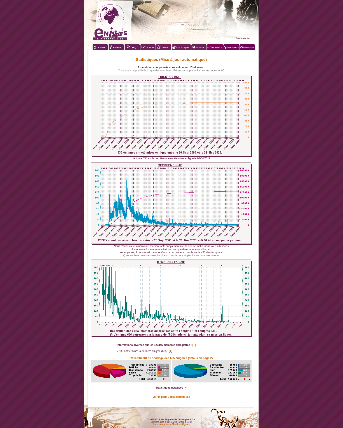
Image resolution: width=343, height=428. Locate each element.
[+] (194, 345)
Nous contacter (161, 424)
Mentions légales (181, 424)
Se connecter (243, 38)
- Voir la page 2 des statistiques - (171, 396)
